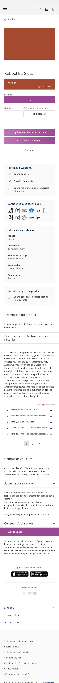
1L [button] (29, 99)
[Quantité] (13, 113)
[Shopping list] (47, 9)
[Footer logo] (12, 614)
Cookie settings (11, 626)
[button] (53, 9)
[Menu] (5, 9)
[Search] (41, 9)
